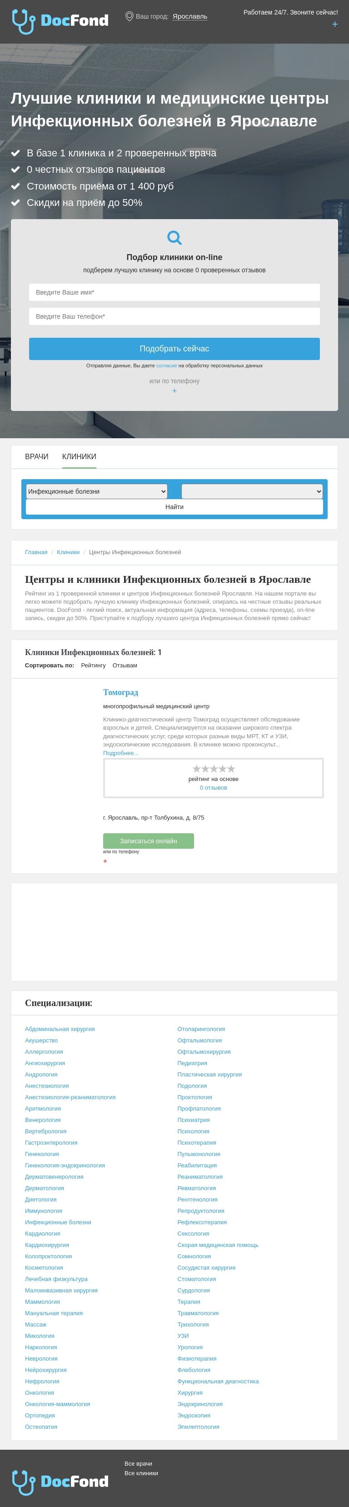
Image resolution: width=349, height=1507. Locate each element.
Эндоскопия (194, 1415)
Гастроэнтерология (51, 1142)
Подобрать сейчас (174, 348)
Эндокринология (200, 1404)
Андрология (41, 1074)
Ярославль (190, 16)
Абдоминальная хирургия (60, 1029)
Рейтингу (93, 665)
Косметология (44, 1267)
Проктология (195, 1097)
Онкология (39, 1392)
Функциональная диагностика (218, 1381)
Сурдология (194, 1290)
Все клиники (141, 1473)
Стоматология (197, 1279)
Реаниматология (200, 1176)
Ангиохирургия (45, 1063)
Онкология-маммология (57, 1404)
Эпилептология (198, 1426)
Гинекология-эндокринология (65, 1165)
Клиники (79, 457)
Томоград (120, 692)
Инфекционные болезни (58, 1222)
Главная (36, 552)
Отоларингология (201, 1029)
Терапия (189, 1301)
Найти (174, 507)
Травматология (198, 1313)
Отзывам (125, 665)
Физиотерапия (197, 1358)
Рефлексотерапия (202, 1222)
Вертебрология (45, 1131)
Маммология (42, 1301)
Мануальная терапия (54, 1313)
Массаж (35, 1324)
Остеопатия (41, 1426)
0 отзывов (213, 787)
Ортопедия (40, 1415)
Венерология (43, 1119)
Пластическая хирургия (210, 1074)
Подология (192, 1085)
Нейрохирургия (46, 1370)
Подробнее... (121, 753)
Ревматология (197, 1188)
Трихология (193, 1324)
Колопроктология (48, 1256)
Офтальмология (200, 1040)
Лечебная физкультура (56, 1279)
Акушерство (41, 1040)
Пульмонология (199, 1154)
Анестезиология (47, 1085)
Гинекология (42, 1154)
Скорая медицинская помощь (218, 1245)
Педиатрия (193, 1063)
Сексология (193, 1233)
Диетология (41, 1199)
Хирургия (190, 1392)
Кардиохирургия (47, 1245)
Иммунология (43, 1210)
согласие (166, 365)
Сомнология (194, 1256)
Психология (193, 1131)
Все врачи (138, 1463)
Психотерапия (197, 1142)
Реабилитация (197, 1165)
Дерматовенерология (54, 1176)
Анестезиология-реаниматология (70, 1097)
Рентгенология (198, 1199)
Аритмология (43, 1108)
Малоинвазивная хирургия (61, 1290)
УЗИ (183, 1335)
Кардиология (42, 1233)
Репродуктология (201, 1210)
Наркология (41, 1347)
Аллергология (44, 1051)
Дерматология (44, 1188)
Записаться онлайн (148, 841)
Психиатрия (194, 1119)
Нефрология (42, 1381)
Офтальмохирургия (204, 1051)
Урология (190, 1347)
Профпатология (199, 1108)
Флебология (194, 1370)
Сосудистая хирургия (207, 1267)
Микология (40, 1335)
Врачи (37, 457)
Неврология (41, 1358)
